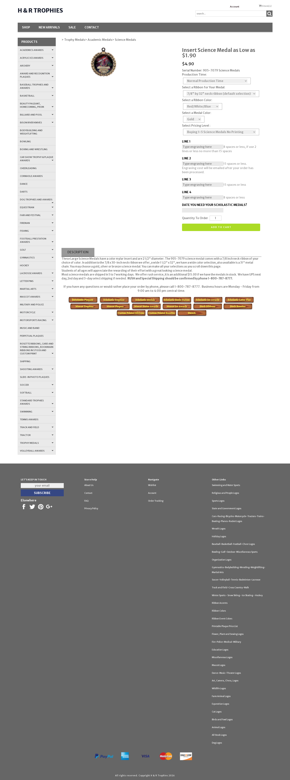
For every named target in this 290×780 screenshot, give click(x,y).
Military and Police (32, 304)
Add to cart (221, 227)
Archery (37, 65)
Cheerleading (28, 168)
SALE (72, 27)
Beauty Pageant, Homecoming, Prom (37, 105)
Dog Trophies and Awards (37, 200)
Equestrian (37, 207)
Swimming (37, 411)
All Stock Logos (219, 735)
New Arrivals (49, 27)
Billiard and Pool (37, 114)
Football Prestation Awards (37, 240)
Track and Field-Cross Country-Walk (230, 587)
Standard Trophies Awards (37, 402)
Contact (92, 27)
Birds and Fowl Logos (222, 719)
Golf (37, 249)
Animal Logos (218, 727)
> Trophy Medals (73, 40)
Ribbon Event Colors (222, 618)
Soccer (37, 384)
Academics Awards (37, 50)
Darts (24, 191)
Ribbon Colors (219, 611)
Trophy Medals (37, 442)
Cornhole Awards (31, 176)
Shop (26, 27)
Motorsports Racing (37, 320)
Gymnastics (37, 257)
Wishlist (152, 485)
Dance (24, 183)
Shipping (25, 361)
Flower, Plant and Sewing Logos (228, 634)
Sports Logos (218, 501)
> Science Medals (124, 40)
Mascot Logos (218, 665)
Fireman (37, 223)
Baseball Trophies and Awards (37, 86)
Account (234, 6)
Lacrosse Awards (37, 273)
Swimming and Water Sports (226, 485)
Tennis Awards (29, 419)
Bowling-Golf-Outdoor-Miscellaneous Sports (235, 552)
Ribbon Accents (219, 603)
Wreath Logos (218, 528)
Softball (37, 392)
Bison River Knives (37, 122)
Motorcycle (37, 312)
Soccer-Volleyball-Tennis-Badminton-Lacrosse (236, 579)
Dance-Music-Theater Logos (226, 673)
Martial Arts (37, 288)
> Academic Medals (98, 40)
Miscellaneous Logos (222, 657)
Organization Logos (221, 559)
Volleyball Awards (37, 450)
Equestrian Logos (220, 704)
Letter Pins (37, 281)
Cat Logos (217, 711)
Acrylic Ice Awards (37, 57)
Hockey (24, 265)
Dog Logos (217, 742)
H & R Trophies (40, 10)
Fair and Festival (37, 215)
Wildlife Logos (219, 688)
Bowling (25, 141)
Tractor (37, 435)
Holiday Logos (219, 536)
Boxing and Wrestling (34, 149)
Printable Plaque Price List (225, 626)
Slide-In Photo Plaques (34, 377)
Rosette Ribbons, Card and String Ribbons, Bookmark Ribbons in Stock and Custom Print (37, 348)
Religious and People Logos (225, 493)
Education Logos (220, 649)
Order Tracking (155, 501)
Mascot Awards (37, 296)
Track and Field (37, 427)
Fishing (37, 230)
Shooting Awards (37, 369)
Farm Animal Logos (221, 696)
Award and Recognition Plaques (37, 75)
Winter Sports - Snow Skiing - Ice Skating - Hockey (237, 595)
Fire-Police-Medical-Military (226, 642)
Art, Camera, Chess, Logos (225, 680)
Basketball (37, 95)
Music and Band (29, 328)
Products (29, 42)
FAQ (86, 501)
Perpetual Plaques (32, 335)
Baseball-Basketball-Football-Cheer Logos (233, 544)
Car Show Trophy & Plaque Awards (37, 159)
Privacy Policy (91, 508)
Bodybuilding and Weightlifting (31, 132)
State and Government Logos (226, 508)
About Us (88, 485)
